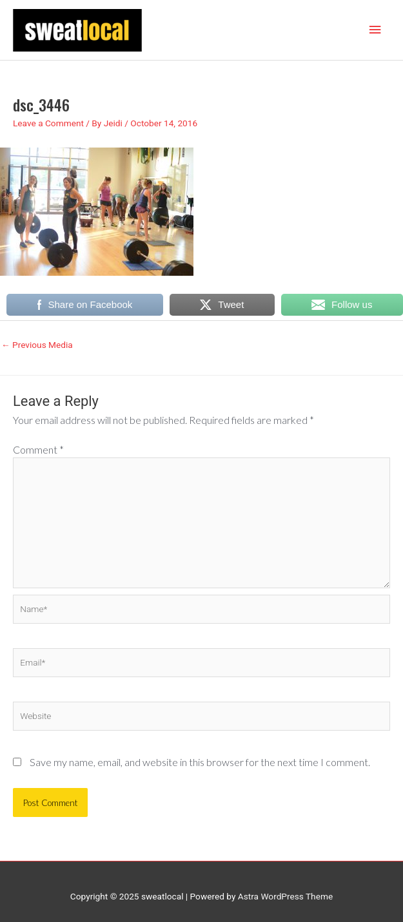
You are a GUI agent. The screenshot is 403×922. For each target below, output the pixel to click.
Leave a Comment (48, 123)
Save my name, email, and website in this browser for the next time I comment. (200, 762)
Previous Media (37, 345)
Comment (38, 449)
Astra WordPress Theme (285, 896)
